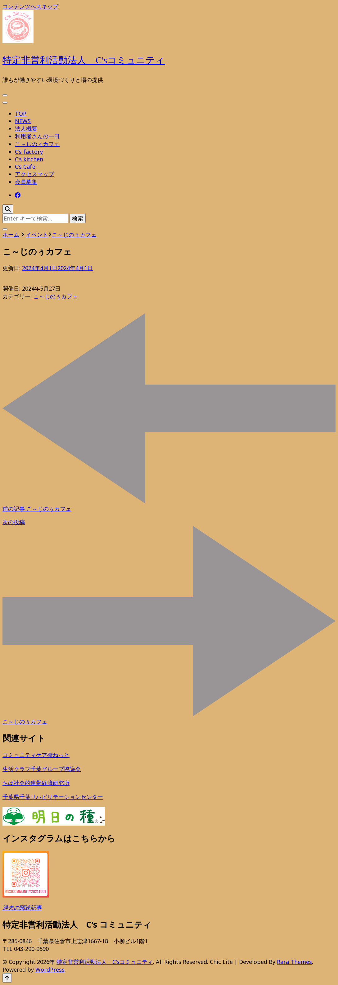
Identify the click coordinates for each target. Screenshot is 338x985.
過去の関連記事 (22, 907)
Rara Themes (294, 961)
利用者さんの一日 (37, 136)
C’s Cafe (25, 166)
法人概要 (26, 128)
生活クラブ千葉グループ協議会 (41, 769)
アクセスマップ (34, 174)
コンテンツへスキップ (30, 6)
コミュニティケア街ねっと (36, 755)
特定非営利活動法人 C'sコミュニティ (83, 60)
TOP (20, 113)
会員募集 (26, 181)
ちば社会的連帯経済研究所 (36, 783)
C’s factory (29, 151)
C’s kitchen (29, 159)
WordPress (50, 969)
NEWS (23, 121)
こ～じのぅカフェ (37, 144)
